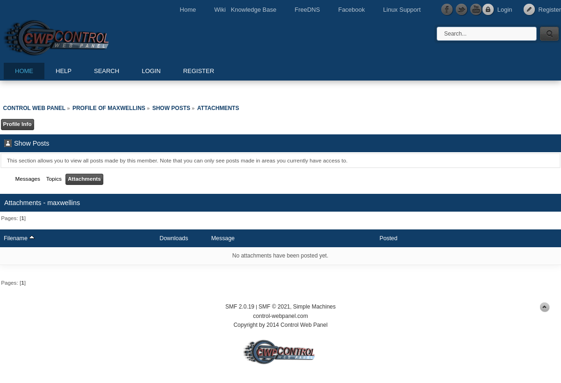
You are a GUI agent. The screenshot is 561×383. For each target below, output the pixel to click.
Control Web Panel (77, 36)
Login (504, 9)
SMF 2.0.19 (239, 306)
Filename (19, 238)
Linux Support (402, 9)
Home (188, 9)
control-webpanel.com (280, 316)
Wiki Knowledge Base (245, 9)
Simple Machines (314, 306)
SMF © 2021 (274, 306)
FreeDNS (307, 9)
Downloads (173, 238)
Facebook (351, 9)
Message (223, 238)
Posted (388, 238)
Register (550, 9)
